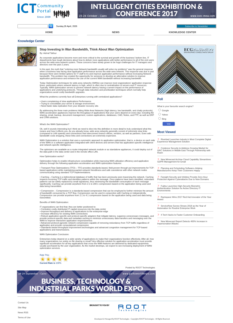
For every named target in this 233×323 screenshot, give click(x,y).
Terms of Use (24, 317)
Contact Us (23, 302)
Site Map (22, 307)
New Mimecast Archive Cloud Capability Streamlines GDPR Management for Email (184, 160)
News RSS (23, 312)
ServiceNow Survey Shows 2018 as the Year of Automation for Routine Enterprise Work (181, 207)
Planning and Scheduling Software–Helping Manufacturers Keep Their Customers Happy (179, 169)
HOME (49, 33)
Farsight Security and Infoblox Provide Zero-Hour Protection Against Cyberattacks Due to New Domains (183, 178)
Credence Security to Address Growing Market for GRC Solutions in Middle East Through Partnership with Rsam (184, 150)
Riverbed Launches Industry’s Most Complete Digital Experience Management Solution (184, 140)
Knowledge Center (182, 32)
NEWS (116, 33)
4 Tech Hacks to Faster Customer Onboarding (182, 215)
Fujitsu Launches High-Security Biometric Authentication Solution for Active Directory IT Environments (179, 188)
